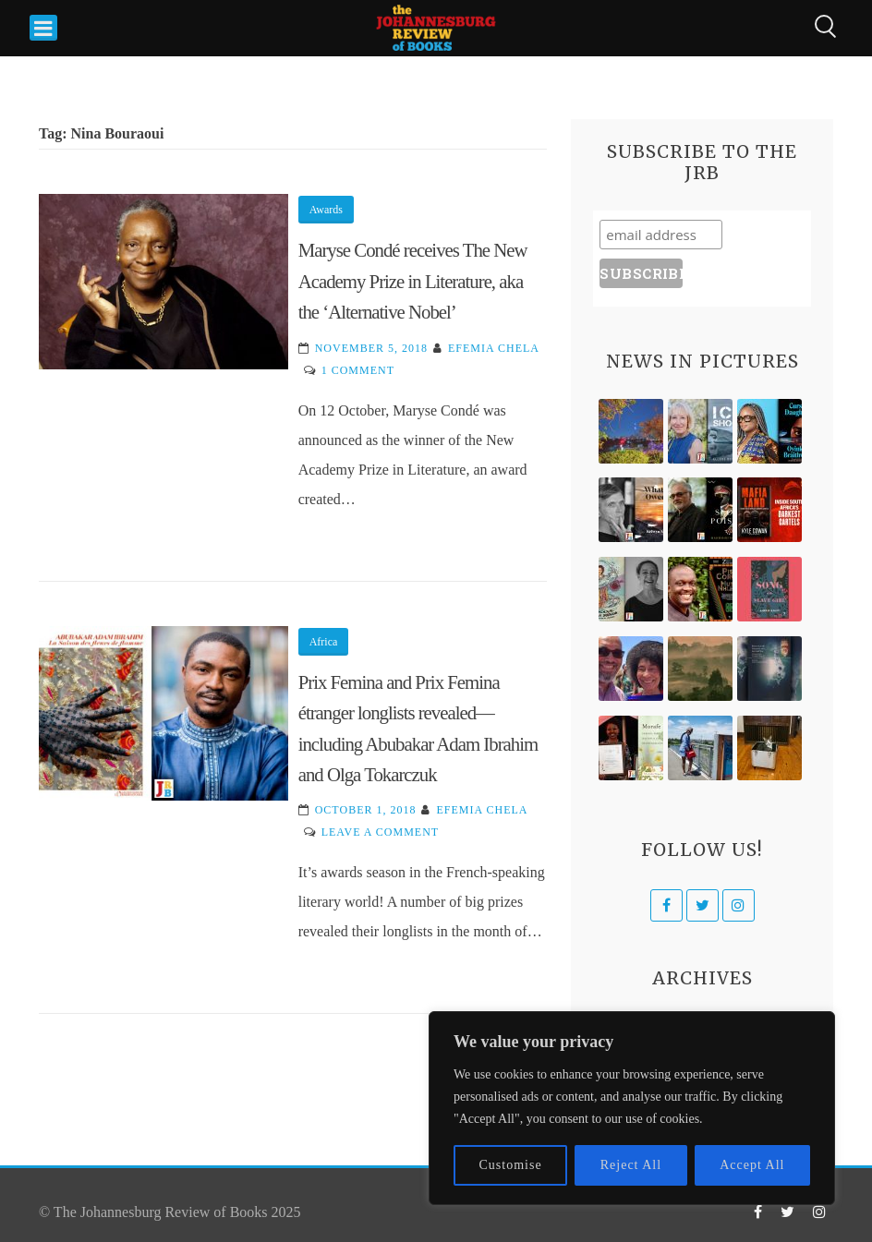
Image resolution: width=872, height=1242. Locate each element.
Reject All (630, 1165)
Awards (326, 209)
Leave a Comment (380, 832)
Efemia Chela (493, 348)
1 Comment (357, 370)
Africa (323, 641)
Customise (510, 1165)
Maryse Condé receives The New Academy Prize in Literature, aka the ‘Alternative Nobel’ (412, 280)
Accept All (752, 1165)
